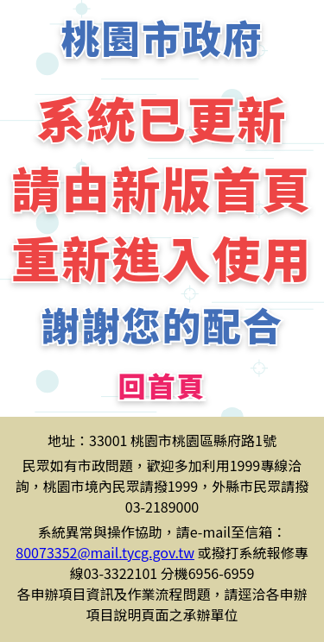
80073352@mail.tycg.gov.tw (105, 552)
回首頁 (162, 385)
